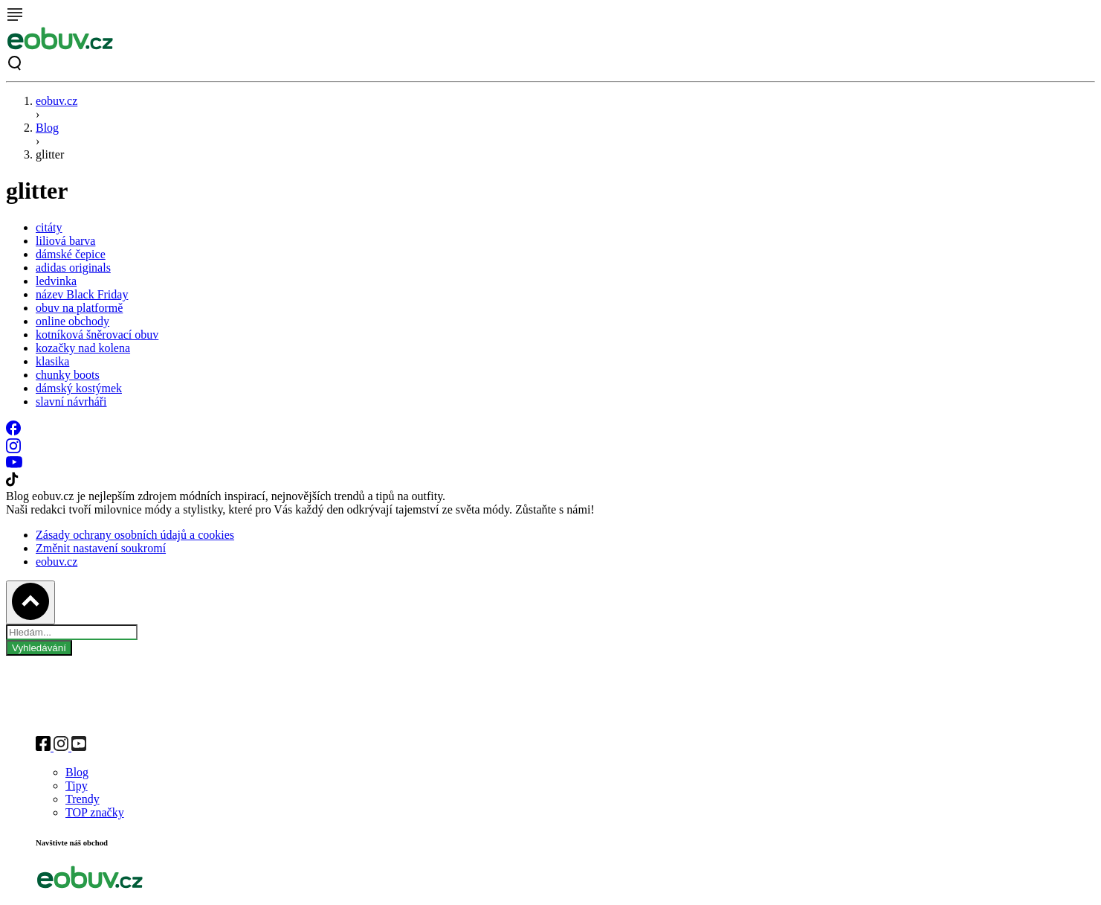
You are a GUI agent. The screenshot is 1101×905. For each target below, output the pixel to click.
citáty (49, 227)
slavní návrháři (71, 401)
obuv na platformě (79, 307)
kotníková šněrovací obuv (97, 334)
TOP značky (94, 812)
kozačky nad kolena (83, 348)
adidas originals (73, 267)
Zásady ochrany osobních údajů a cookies (135, 534)
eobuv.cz (56, 101)
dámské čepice (71, 254)
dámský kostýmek (79, 388)
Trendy (82, 799)
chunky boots (68, 374)
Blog (47, 127)
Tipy (76, 785)
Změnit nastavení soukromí (101, 548)
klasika (52, 361)
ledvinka (56, 281)
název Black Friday (82, 294)
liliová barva (65, 240)
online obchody (72, 321)
